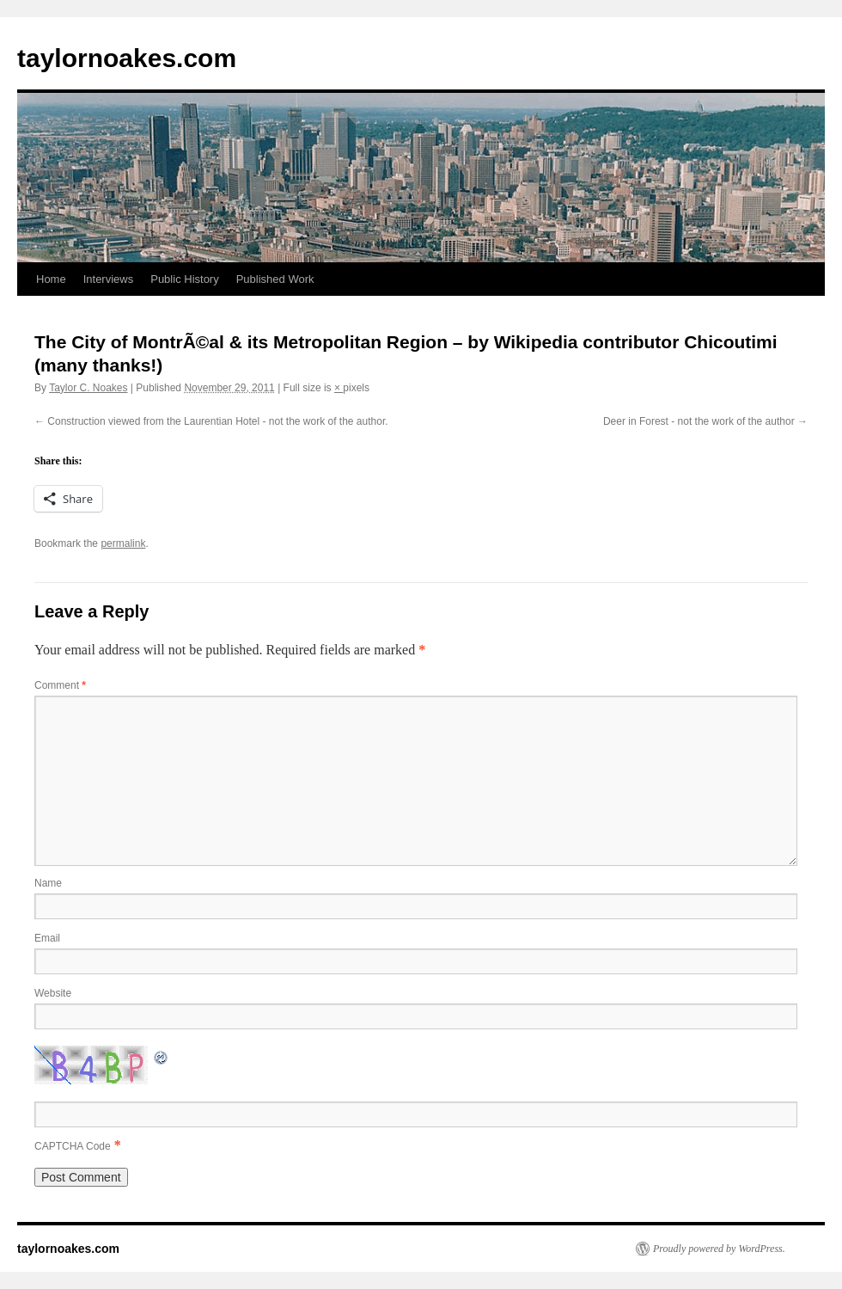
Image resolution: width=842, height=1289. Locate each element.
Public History (184, 279)
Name (48, 883)
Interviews (108, 279)
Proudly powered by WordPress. (719, 1249)
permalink (123, 543)
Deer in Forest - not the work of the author (699, 421)
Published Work (275, 279)
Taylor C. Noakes (88, 388)
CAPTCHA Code (72, 1146)
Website (52, 993)
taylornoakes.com (126, 58)
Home (51, 279)
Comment (60, 685)
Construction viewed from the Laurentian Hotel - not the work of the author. (217, 421)
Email (47, 938)
